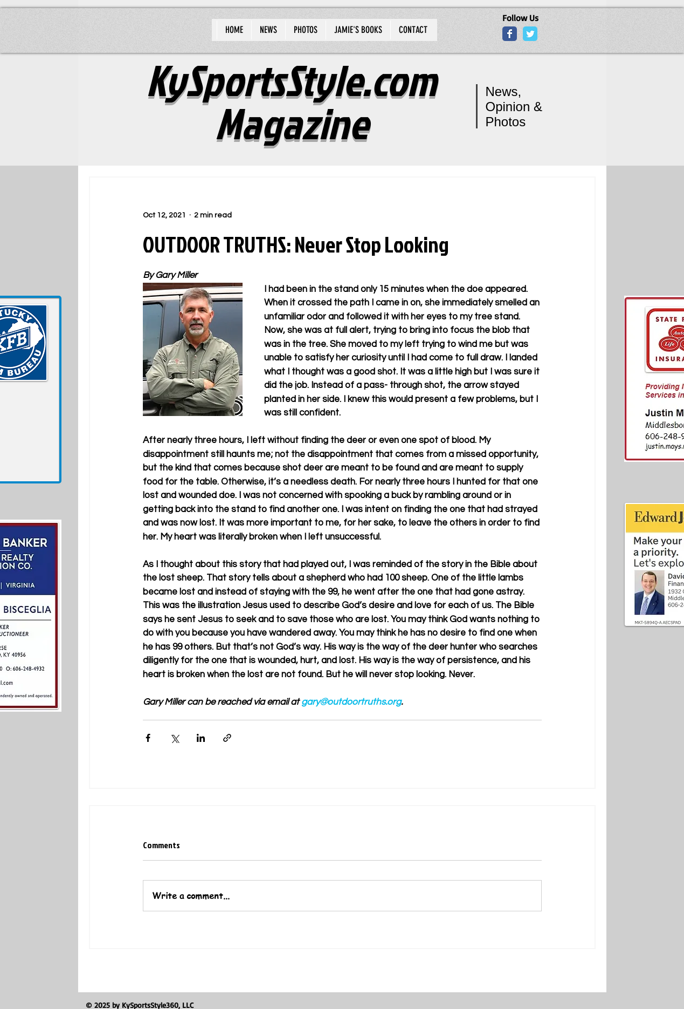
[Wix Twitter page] (530, 33)
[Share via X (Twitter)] (174, 738)
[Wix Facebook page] (509, 33)
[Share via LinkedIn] (201, 738)
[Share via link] (227, 738)
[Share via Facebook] (148, 738)
